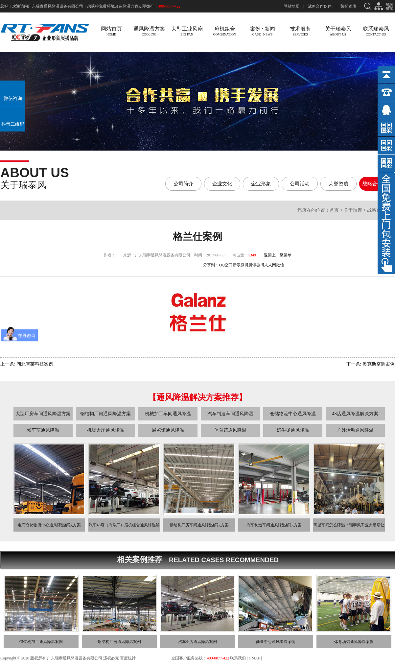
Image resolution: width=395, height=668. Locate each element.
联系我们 (238, 658)
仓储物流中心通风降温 (293, 413)
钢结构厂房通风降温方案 (105, 413)
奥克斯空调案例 (378, 364)
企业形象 (261, 183)
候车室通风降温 (43, 430)
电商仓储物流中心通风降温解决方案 (49, 525)
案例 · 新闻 (262, 31)
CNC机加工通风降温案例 (41, 641)
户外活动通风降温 (355, 430)
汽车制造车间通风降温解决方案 (274, 525)
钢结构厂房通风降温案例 (119, 641)
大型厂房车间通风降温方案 (43, 413)
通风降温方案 (149, 31)
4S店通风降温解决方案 (355, 413)
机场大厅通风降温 (105, 430)
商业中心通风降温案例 (275, 641)
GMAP (254, 658)
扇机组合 (225, 31)
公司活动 (300, 183)
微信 (280, 265)
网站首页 (111, 31)
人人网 (270, 265)
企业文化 (222, 183)
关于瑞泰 (353, 210)
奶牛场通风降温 (293, 430)
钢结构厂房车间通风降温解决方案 (199, 525)
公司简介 (183, 183)
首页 (334, 210)
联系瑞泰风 (376, 31)
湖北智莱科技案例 (34, 364)
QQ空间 (225, 265)
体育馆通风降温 (230, 430)
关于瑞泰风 (338, 31)
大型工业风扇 (187, 31)
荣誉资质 (348, 6)
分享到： (211, 265)
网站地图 (291, 6)
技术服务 (300, 31)
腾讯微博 (256, 265)
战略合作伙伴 (320, 6)
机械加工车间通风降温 (168, 413)
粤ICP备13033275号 (154, 658)
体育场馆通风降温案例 (354, 641)
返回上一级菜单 (277, 255)
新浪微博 (240, 265)
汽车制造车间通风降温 (230, 413)
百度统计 (128, 658)
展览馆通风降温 (168, 430)
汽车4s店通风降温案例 (197, 641)
